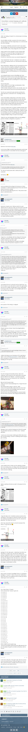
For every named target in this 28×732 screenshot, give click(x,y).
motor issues (20, 22)
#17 (26, 549)
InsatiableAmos (6, 693)
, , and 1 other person (10, 667)
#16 (26, 513)
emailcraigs (5, 686)
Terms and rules (9, 727)
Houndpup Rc (5, 699)
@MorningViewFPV (13, 356)
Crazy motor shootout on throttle (14, 680)
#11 (26, 345)
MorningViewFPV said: (6, 254)
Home (21, 727)
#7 (26, 251)
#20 (26, 657)
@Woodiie (13, 146)
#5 (26, 204)
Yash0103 (5, 706)
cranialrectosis (7, 139)
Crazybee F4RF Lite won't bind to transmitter (13, 685)
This (2, 86)
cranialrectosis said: (5, 162)
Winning (4, 681)
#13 (26, 418)
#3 (26, 160)
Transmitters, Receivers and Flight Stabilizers (15, 706)
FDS (5, 179)
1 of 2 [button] (11, 670)
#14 (26, 463)
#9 (26, 302)
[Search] (26, 7)
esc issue (15, 22)
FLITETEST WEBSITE (5, 721)
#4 (26, 184)
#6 (26, 225)
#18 (26, 571)
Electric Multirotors (10, 681)
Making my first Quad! (11, 698)
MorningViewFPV (8, 199)
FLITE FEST (11, 721)
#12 (26, 371)
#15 (26, 481)
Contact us (3, 727)
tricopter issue (4, 24)
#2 (26, 144)
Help (18, 727)
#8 (26, 282)
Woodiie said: (4, 348)
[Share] (25, 34)
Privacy (14, 727)
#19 (26, 587)
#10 (26, 316)
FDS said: (3, 227)
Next (14, 670)
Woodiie (4, 22)
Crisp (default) (4, 725)
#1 (26, 33)
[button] (1, 7)
